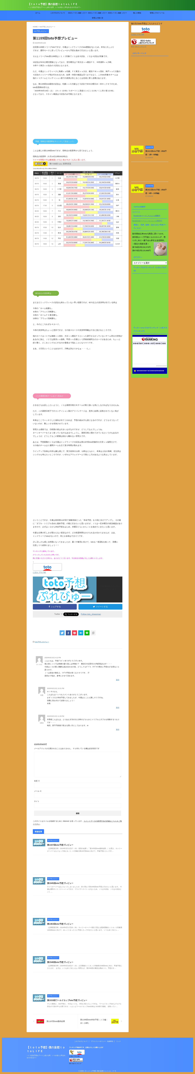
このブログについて (57, 13)
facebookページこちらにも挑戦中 (147, 216)
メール (38, 791)
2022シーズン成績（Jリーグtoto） (77, 13)
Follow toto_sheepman (91, 614)
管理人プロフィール (157, 13)
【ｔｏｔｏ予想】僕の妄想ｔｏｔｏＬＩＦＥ (53, 4)
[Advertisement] (77, 119)
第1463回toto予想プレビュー (60, 924)
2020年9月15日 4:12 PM (53, 658)
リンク (118, 1041)
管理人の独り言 (97, 18)
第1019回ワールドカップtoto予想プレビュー (67, 1000)
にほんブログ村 (39, 572)
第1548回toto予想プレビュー (60, 962)
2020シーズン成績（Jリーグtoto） (117, 13)
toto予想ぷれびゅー (42, 642)
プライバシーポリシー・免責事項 (102, 1041)
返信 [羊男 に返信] (117, 707)
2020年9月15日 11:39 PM (55, 716)
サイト (36, 801)
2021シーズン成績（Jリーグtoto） (97, 13)
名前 (37, 781)
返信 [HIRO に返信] (117, 729)
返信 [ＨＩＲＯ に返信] (117, 680)
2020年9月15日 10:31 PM (55, 688)
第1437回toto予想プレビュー (60, 845)
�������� (161, 366)
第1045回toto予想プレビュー (60, 883)
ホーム (37, 13)
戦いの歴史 (137, 13)
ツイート (136, 212)
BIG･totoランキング (138, 46)
